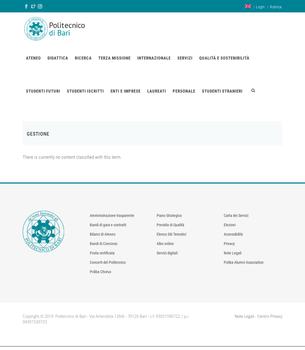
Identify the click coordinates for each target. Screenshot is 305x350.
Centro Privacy (269, 316)
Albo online (165, 243)
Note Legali (232, 253)
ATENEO (33, 58)
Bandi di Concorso (103, 243)
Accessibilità (233, 234)
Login (260, 7)
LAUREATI (156, 91)
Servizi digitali (167, 253)
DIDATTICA (58, 58)
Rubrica (276, 7)
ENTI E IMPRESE (126, 91)
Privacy (229, 243)
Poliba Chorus (100, 272)
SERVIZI (185, 58)
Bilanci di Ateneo (102, 234)
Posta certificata (102, 253)
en (248, 6)
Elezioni (230, 225)
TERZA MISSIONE (114, 58)
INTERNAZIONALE (154, 58)
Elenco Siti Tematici (171, 234)
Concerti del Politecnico (108, 262)
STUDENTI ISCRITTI (85, 91)
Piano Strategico (169, 215)
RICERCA (83, 58)
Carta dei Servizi (236, 215)
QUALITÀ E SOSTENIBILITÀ (224, 58)
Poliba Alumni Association (244, 262)
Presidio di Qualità (170, 225)
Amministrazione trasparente (112, 215)
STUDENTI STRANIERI (222, 91)
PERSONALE (184, 91)
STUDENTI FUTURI (43, 91)
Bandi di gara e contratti (108, 225)
